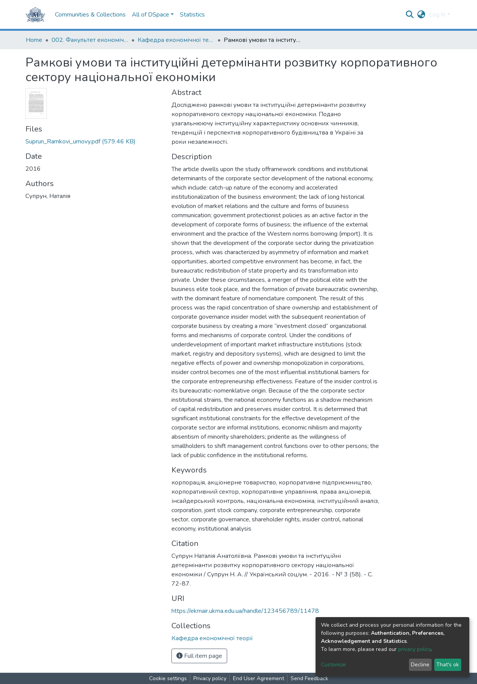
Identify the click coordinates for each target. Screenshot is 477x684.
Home (34, 40)
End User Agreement (258, 678)
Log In (437, 14)
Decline (420, 664)
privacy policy (414, 649)
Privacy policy (209, 678)
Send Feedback (309, 678)
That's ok (447, 664)
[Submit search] (409, 15)
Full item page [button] (199, 656)
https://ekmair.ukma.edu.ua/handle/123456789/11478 (245, 611)
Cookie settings (168, 678)
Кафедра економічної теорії (176, 40)
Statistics (192, 14)
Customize (333, 664)
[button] (421, 14)
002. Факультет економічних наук (90, 40)
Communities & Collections (90, 14)
